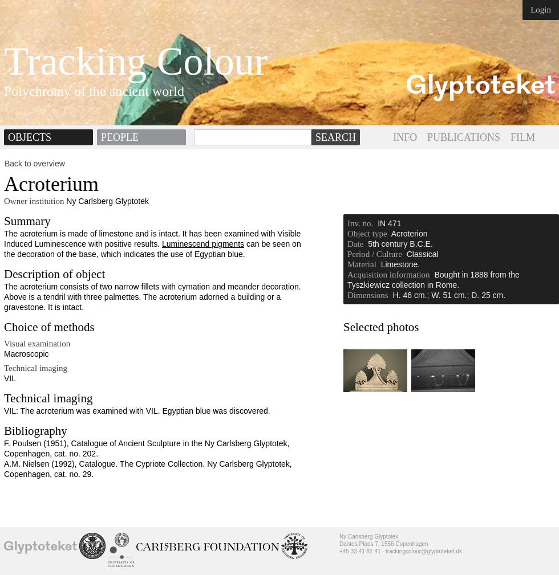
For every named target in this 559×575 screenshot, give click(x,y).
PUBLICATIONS (463, 137)
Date (355, 243)
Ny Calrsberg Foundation (207, 547)
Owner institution (34, 201)
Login (540, 9)
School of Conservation (92, 546)
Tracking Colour (136, 61)
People (120, 137)
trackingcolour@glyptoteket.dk (424, 551)
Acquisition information (388, 274)
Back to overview (35, 163)
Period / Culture (374, 254)
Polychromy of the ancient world (94, 91)
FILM (523, 137)
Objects (29, 137)
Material (361, 264)
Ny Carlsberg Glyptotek (40, 547)
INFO (405, 137)
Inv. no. (360, 223)
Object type (367, 233)
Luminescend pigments (203, 243)
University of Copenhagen (121, 550)
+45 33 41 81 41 (360, 551)
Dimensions (367, 295)
